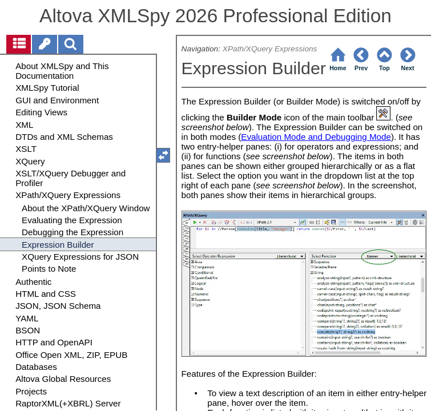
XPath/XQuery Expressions (270, 49)
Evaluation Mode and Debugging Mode (316, 137)
